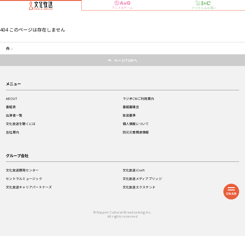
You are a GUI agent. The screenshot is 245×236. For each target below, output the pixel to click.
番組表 (11, 106)
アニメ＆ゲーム (122, 5)
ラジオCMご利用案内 (138, 98)
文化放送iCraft (134, 170)
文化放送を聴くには (20, 123)
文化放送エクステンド (139, 187)
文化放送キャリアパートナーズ (29, 187)
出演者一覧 (14, 115)
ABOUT (11, 98)
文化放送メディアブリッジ (142, 178)
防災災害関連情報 (136, 132)
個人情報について (136, 123)
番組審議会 (131, 106)
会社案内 (12, 132)
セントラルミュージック (24, 178)
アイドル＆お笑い (204, 5)
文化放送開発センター (22, 170)
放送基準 (129, 115)
